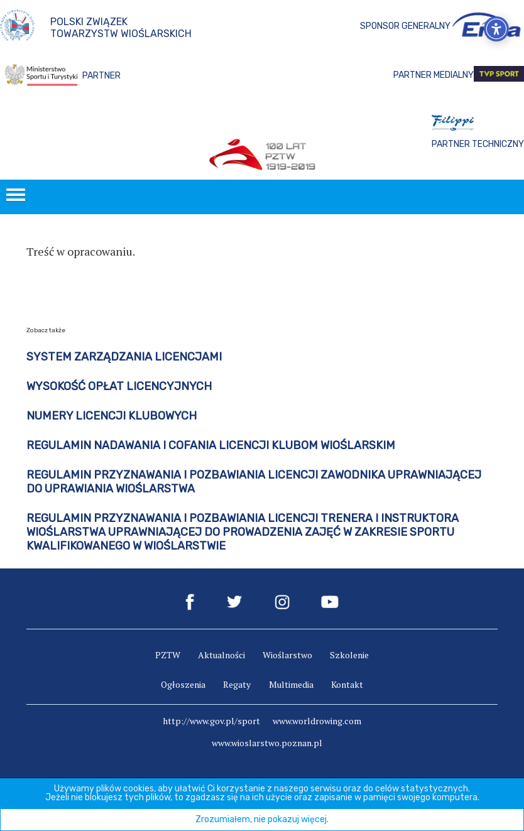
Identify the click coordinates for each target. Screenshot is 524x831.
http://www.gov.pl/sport (211, 721)
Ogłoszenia (183, 684)
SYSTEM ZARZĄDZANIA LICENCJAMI (124, 357)
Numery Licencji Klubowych (111, 416)
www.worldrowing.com (317, 721)
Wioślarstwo (287, 655)
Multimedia (291, 684)
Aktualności (221, 655)
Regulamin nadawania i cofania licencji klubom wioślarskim (210, 445)
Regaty (237, 684)
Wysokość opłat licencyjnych (119, 386)
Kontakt (347, 684)
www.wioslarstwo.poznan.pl (267, 743)
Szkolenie (349, 655)
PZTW (167, 655)
